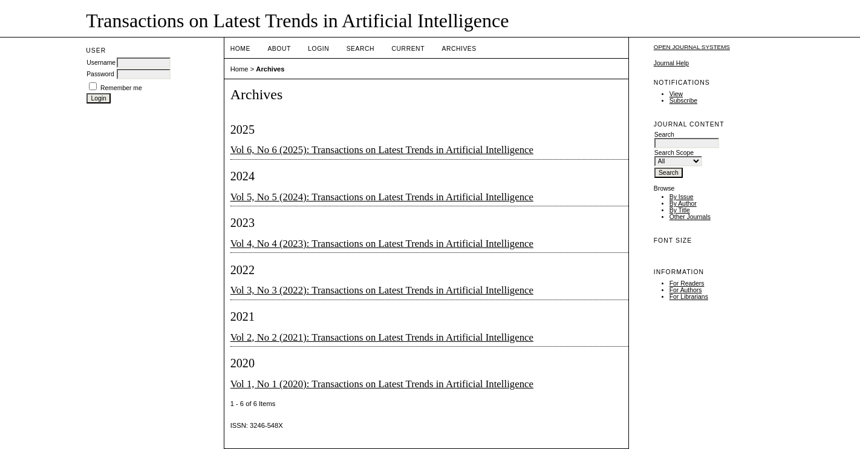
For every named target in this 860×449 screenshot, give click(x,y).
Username (101, 62)
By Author (683, 203)
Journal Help (671, 63)
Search (360, 48)
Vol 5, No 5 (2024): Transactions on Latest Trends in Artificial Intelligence (381, 197)
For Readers (687, 283)
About (278, 48)
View (676, 94)
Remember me (121, 88)
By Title (679, 210)
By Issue (681, 197)
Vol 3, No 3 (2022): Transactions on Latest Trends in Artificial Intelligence (381, 290)
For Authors (685, 290)
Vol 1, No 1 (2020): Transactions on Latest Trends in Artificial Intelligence (381, 384)
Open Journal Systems (692, 47)
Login (318, 48)
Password (100, 74)
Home (240, 48)
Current (408, 48)
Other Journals (690, 217)
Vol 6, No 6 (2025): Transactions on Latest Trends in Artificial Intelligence (381, 150)
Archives (458, 48)
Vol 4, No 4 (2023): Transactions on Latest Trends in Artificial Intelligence (381, 243)
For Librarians (688, 296)
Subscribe (683, 100)
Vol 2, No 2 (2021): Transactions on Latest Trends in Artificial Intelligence (381, 337)
